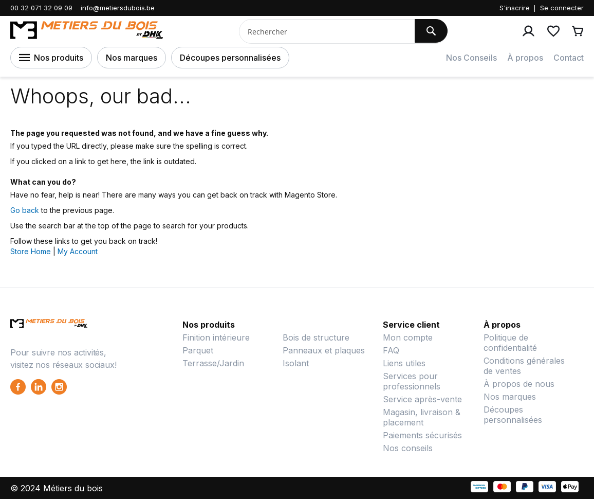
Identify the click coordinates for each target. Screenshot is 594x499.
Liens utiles (404, 363)
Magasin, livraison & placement (421, 417)
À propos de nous (519, 384)
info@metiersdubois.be (118, 8)
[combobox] (322, 31)
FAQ (391, 350)
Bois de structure (316, 337)
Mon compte (408, 337)
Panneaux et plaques (324, 350)
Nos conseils (408, 448)
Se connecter (562, 8)
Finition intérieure (216, 337)
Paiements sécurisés (422, 435)
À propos (525, 57)
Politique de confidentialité (510, 342)
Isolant (296, 363)
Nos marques (131, 57)
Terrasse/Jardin (213, 363)
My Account (78, 251)
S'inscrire (514, 8)
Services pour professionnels (411, 381)
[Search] (431, 31)
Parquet (197, 350)
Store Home (30, 251)
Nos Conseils (471, 57)
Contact (568, 57)
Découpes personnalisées (230, 57)
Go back (24, 210)
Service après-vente (422, 399)
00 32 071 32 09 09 (41, 8)
